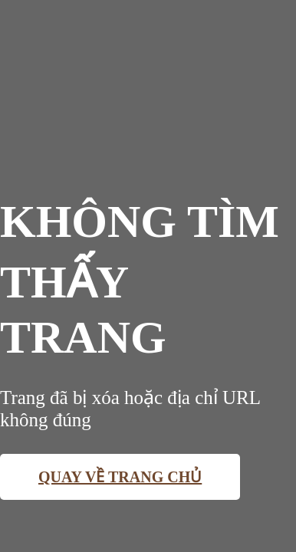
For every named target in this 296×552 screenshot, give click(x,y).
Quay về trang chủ (120, 476)
